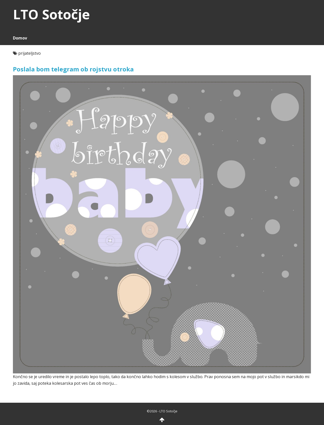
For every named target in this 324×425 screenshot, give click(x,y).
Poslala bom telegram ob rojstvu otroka (73, 69)
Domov (20, 38)
